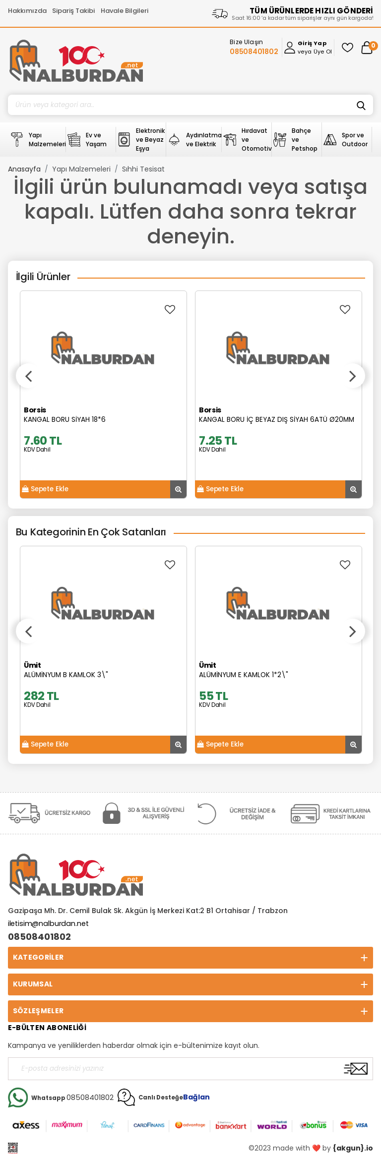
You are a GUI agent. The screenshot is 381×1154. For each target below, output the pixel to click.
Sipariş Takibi (73, 10)
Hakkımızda (27, 10)
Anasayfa (24, 169)
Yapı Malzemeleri (81, 169)
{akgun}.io (353, 1148)
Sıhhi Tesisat (143, 169)
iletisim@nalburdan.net (48, 923)
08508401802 (39, 937)
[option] (103, 394)
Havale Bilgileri (124, 10)
